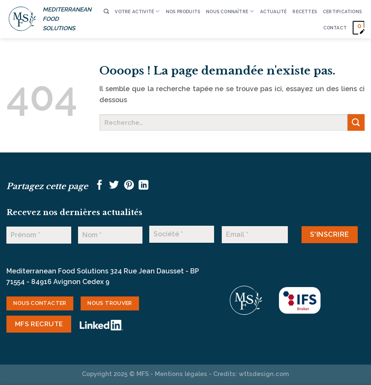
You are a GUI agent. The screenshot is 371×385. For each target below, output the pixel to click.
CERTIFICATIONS (342, 11)
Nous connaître (230, 11)
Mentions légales (181, 373)
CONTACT (335, 27)
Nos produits (183, 11)
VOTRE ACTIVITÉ (137, 11)
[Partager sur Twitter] (114, 185)
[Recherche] (106, 11)
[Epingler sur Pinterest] (129, 185)
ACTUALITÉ (273, 11)
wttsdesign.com (264, 373)
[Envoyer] (356, 122)
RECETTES (305, 11)
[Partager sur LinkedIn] (143, 185)
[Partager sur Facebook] (99, 185)
